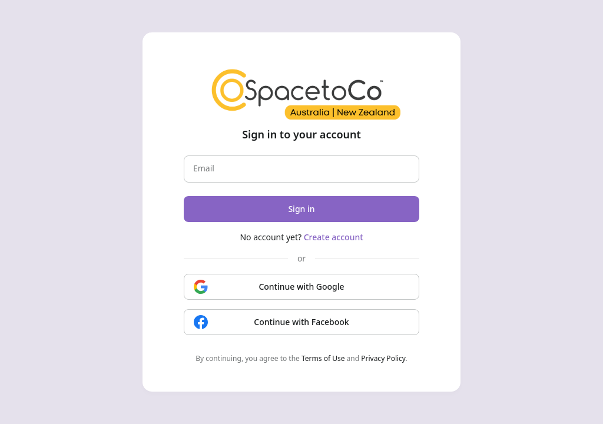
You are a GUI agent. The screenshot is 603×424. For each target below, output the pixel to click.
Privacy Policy (383, 358)
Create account (333, 237)
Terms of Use (323, 358)
